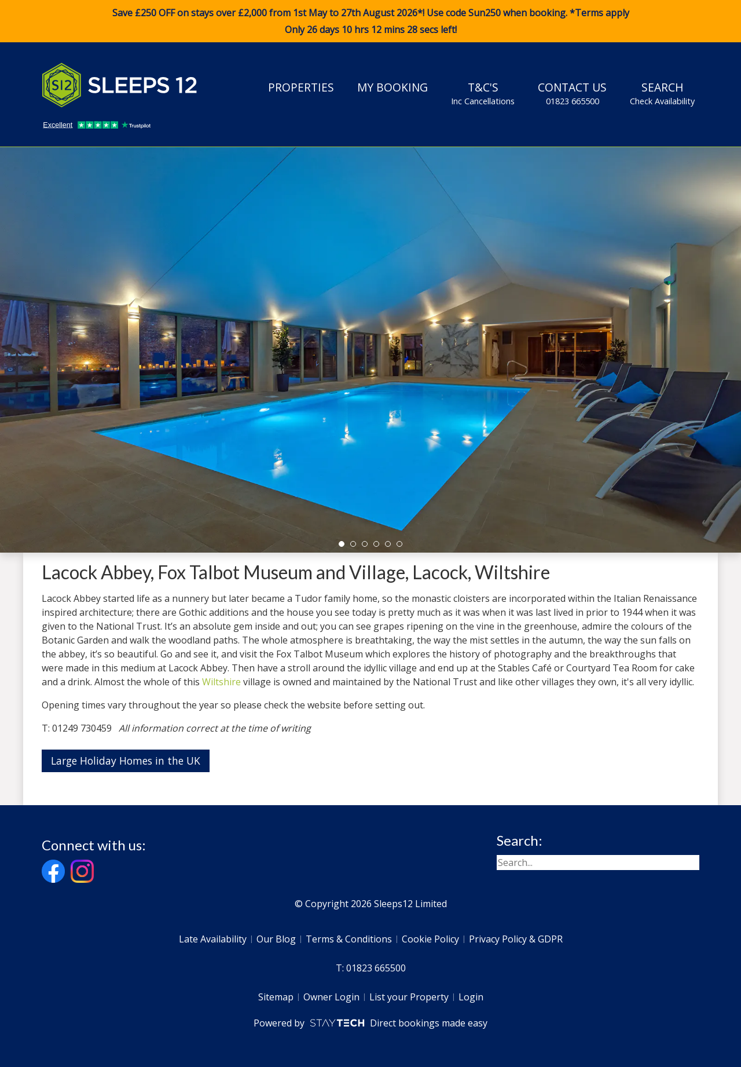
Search (662, 93)
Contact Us (572, 93)
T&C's (483, 93)
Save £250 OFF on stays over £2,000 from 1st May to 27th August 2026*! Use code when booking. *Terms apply (370, 21)
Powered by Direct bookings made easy (370, 1023)
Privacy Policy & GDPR (516, 939)
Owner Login (331, 997)
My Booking (392, 87)
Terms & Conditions (349, 939)
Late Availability (213, 939)
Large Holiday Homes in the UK (125, 761)
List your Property (409, 997)
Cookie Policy (430, 939)
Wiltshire (221, 681)
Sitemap (276, 997)
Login (470, 997)
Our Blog (276, 939)
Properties (301, 87)
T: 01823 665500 (371, 968)
